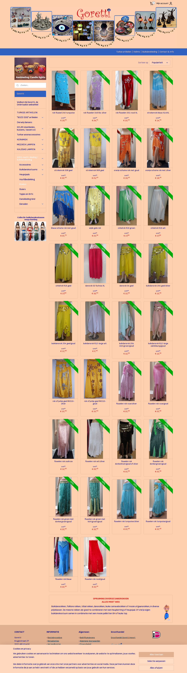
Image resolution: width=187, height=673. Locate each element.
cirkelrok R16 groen (126, 228)
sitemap (82, 668)
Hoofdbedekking (27, 179)
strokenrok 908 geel (95, 170)
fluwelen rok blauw (63, 579)
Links (82, 650)
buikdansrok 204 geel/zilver (158, 286)
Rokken (22, 184)
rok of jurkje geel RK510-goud (95, 402)
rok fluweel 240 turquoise (63, 113)
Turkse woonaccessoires (28, 134)
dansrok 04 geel (127, 286)
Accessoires (31, 164)
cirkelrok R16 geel (63, 286)
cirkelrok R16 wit (158, 228)
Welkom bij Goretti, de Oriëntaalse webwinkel (27, 103)
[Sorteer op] (159, 62)
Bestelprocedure (55, 637)
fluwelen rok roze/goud (158, 404)
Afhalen (51, 647)
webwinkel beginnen (96, 668)
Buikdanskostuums (31, 169)
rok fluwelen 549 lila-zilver (95, 113)
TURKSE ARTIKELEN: (27, 112)
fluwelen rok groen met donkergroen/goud (63, 520)
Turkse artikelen (123, 51)
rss (87, 668)
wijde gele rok (95, 228)
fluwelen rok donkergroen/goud (158, 462)
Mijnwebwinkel (119, 668)
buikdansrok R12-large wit (95, 343)
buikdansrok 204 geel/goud (63, 343)
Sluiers (22, 189)
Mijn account (164, 3)
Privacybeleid (85, 644)
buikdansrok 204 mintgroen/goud (126, 344)
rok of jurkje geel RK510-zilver (63, 402)
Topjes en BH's (26, 194)
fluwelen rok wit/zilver (95, 461)
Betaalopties (53, 641)
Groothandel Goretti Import (123, 637)
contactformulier (30, 650)
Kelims (137, 51)
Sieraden (31, 204)
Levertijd (51, 650)
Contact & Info (167, 51)
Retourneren (53, 654)
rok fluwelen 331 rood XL (126, 113)
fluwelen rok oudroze (63, 461)
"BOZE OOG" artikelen (30, 117)
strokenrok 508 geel (63, 170)
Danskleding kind (27, 199)
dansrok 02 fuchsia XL (95, 286)
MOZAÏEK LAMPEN (30, 144)
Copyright (84, 647)
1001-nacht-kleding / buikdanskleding (30, 158)
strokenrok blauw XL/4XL (158, 113)
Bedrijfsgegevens (87, 637)
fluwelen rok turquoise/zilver (126, 521)
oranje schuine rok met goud (126, 170)
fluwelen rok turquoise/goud (158, 521)
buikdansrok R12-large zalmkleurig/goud (158, 344)
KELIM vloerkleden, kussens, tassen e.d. (30, 128)
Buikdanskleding (149, 51)
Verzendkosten (54, 644)
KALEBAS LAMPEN (30, 149)
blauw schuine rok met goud (63, 228)
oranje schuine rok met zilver (158, 170)
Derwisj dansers (24, 122)
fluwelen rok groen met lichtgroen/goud (95, 520)
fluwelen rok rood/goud (95, 579)
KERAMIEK (30, 139)
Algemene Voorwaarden (90, 641)
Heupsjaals (31, 174)
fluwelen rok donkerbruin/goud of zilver (126, 462)
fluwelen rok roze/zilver (126, 404)
